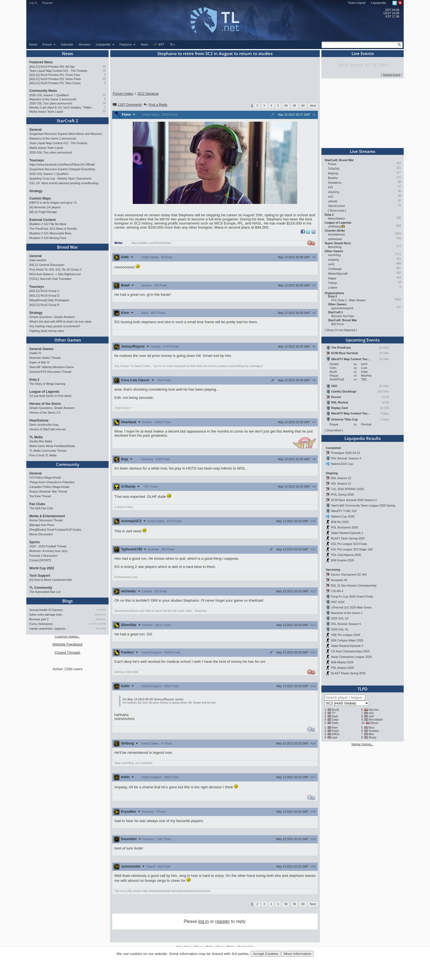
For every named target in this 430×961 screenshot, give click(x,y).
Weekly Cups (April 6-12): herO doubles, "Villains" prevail (62, 107)
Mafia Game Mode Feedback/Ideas (52, 446)
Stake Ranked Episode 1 (347, 532)
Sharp (372, 737)
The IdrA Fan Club (41, 508)
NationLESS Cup (342, 463)
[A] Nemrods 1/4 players (45, 207)
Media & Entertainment (47, 516)
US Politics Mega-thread (45, 477)
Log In (33, 2)
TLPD (362, 689)
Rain (335, 727)
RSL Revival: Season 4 (346, 458)
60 (303, 105)
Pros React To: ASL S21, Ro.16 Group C (55, 269)
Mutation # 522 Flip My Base (47, 224)
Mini (371, 734)
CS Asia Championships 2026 (350, 651)
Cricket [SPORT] (40, 560)
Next (313, 105)
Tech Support (39, 576)
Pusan (332, 164)
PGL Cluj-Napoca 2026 (346, 554)
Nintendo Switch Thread (45, 357)
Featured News (41, 62)
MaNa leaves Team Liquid (46, 111)
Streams (84, 44)
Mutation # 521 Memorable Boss (50, 233)
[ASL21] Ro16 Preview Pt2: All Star (52, 66)
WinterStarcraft (337, 273)
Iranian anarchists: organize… (48, 628)
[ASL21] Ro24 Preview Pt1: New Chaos (55, 83)
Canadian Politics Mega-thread (49, 486)
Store (144, 44)
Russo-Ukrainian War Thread (48, 491)
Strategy (36, 191)
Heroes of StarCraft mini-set (47, 429)
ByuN (335, 709)
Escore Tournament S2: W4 (349, 574)
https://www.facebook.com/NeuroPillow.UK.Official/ (62, 164)
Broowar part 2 (39, 619)
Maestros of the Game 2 (346, 613)
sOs (371, 713)
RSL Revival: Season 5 (346, 623)
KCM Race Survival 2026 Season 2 (354, 500)
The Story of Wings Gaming (47, 383)
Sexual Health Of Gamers (46, 610)
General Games (41, 349)
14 (104, 94)
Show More (333, 430)
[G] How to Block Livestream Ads (50, 579)
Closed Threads (67, 652)
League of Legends (44, 392)
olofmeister (335, 239)
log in (203, 921)
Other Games (67, 340)
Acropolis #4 (339, 580)
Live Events (363, 53)
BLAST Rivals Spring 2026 (348, 673)
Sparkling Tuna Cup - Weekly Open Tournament (60, 178)
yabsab (332, 201)
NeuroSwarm (336, 218)
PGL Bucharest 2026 (344, 527)
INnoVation (376, 719)
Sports (34, 542)
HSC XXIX (338, 602)
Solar (335, 719)
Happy (332, 278)
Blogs (67, 601)
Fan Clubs (37, 504)
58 (285, 105)
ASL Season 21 (341, 483)
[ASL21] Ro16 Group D (44, 295)
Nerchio (374, 709)
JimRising (334, 226)
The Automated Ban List (45, 591)
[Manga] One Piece (41, 525)
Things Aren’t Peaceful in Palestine (52, 482)
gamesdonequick (342, 308)
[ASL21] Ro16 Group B (44, 304)
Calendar (67, 44)
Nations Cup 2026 (342, 516)
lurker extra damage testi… (46, 614)
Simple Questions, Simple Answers (52, 317)
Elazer (374, 722)
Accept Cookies (265, 954)
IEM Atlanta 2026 (342, 662)
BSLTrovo (337, 324)
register (222, 921)
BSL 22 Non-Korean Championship (354, 585)
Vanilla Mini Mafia (40, 441)
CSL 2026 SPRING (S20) (347, 489)
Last (334, 737)
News (67, 53)
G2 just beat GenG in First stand (50, 395)
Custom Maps (40, 198)
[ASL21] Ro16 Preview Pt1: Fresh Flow (54, 74)
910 (330, 187)
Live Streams (362, 151)
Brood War (67, 247)
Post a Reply (155, 105)
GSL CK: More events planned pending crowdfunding (63, 183)
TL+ (172, 44)
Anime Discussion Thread (46, 520)
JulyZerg (333, 192)
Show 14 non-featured (340, 330)
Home (33, 44)
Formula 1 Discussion (43, 555)
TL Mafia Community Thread (47, 450)
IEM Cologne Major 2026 (347, 640)
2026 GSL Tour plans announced (50, 103)
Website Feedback (67, 644)
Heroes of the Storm (45, 404)
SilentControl (336, 205)
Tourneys (36, 160)
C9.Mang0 (334, 269)
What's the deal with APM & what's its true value (60, 321)
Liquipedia (378, 2)
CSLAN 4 (337, 591)
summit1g (334, 255)
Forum (49, 44)
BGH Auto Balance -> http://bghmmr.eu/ (55, 274)
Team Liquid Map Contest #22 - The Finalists (58, 70)
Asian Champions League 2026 (351, 656)
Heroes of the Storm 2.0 (44, 412)
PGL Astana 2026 (342, 667)
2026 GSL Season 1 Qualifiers (49, 95)
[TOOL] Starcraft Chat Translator (50, 278)
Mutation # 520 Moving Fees (47, 238)
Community (67, 464)
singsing (333, 259)
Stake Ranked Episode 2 (347, 645)
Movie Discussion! (41, 534)
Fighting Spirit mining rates (46, 330)
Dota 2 (34, 380)
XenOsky (100, 628)
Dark (335, 716)
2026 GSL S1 (340, 629)
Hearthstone (39, 420)
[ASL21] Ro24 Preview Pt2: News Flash (55, 79)
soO (330, 196)
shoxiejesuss (336, 234)
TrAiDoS (101, 610)
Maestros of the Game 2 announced (52, 99)
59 (294, 105)
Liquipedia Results (362, 438)
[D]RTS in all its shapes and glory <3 (53, 202)
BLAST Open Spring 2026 (348, 538)
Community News (43, 91)
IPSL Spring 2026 (342, 494)
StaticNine (100, 614)
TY (334, 713)
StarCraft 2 (67, 120)
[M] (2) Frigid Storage (43, 212)
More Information (297, 954)
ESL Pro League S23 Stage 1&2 (352, 549)
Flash (335, 730)
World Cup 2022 (41, 568)
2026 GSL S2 (340, 618)
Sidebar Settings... (362, 744)
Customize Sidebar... (67, 636)
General (35, 130)
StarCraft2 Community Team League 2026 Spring (363, 505)
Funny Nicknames (41, 623)
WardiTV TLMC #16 (344, 511)
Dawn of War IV (39, 362)
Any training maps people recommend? (54, 326)
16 (104, 70)
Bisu (371, 727)
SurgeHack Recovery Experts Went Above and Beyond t (65, 133)
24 (104, 111)
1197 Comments (127, 105)
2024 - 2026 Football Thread (47, 546)
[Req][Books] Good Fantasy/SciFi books (55, 529)
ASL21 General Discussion (46, 264)
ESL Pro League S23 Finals (349, 543)
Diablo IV (35, 353)
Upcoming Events (363, 340)
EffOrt (336, 734)
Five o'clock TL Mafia (42, 455)
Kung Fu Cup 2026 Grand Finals (352, 596)
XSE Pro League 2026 (345, 634)
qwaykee (101, 619)
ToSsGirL (334, 168)
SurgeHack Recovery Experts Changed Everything (62, 169)
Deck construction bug (43, 424)
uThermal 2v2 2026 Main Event (351, 607)
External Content (42, 220)
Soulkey (374, 730)
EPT (158, 44)
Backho (333, 178)
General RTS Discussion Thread (50, 371)
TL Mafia (36, 437)
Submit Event (391, 74)
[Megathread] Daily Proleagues (49, 300)
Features (128, 44)
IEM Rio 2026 (340, 522)
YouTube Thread (40, 496)
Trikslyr (332, 283)
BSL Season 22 (341, 478)
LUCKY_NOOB (97, 623)
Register (47, 2)
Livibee (332, 287)
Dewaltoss (334, 182)
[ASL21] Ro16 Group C (44, 290)
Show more (337, 210)
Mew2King (335, 247)
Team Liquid (357, 2)
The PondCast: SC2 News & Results (53, 228)
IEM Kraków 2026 (342, 560)
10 (104, 66)
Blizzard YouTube (342, 316)
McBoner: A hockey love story (48, 551)
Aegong (333, 173)
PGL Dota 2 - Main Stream (348, 300)
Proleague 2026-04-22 (345, 452)
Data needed (37, 260)
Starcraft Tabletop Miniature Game (51, 367)
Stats (335, 722)
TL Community (40, 588)
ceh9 (331, 264)
